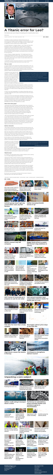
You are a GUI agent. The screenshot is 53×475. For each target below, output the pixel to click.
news (27, 177)
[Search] (46, 1)
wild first (7, 177)
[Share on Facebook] (44, 37)
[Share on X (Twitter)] (45, 37)
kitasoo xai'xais (32, 177)
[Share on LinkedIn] (46, 37)
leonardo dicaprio (39, 177)
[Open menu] (48, 1)
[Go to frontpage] (10, 1)
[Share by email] (47, 37)
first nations (22, 177)
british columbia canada (14, 177)
